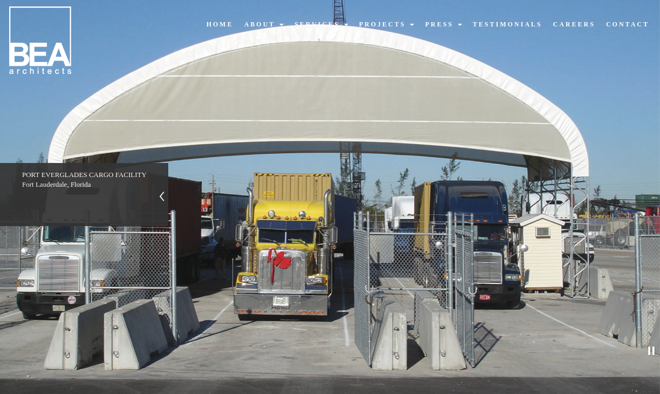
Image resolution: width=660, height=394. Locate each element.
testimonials (507, 24)
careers (574, 24)
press (443, 24)
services (321, 24)
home (220, 24)
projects (387, 24)
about (264, 24)
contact (627, 24)
